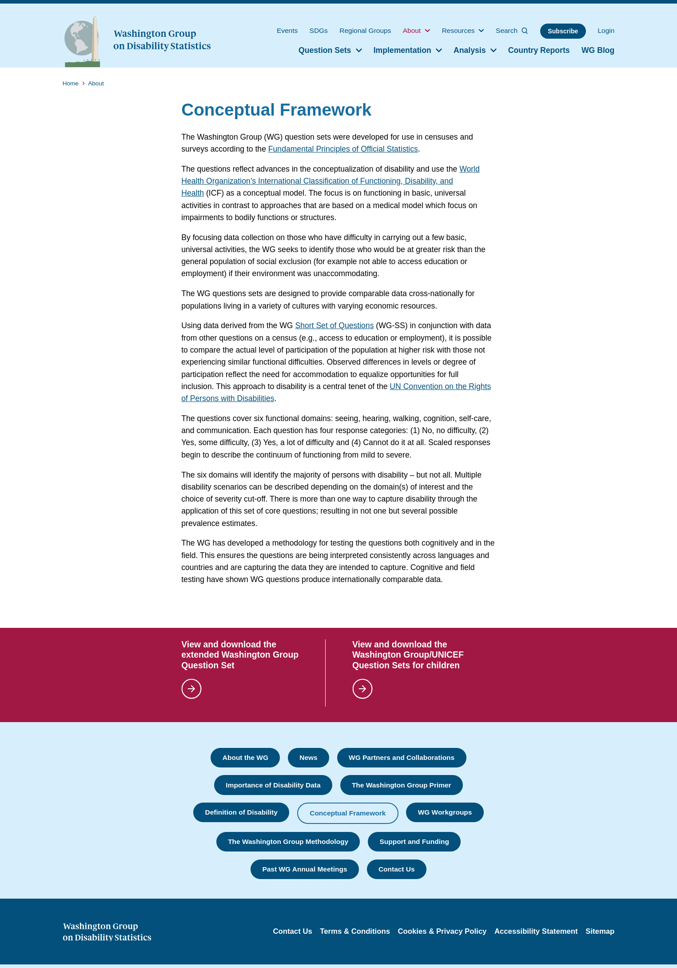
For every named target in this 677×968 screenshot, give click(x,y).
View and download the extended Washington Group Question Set (240, 654)
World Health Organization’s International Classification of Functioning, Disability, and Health (330, 181)
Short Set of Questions (334, 325)
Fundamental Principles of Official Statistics (343, 149)
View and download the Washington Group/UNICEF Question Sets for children (408, 654)
